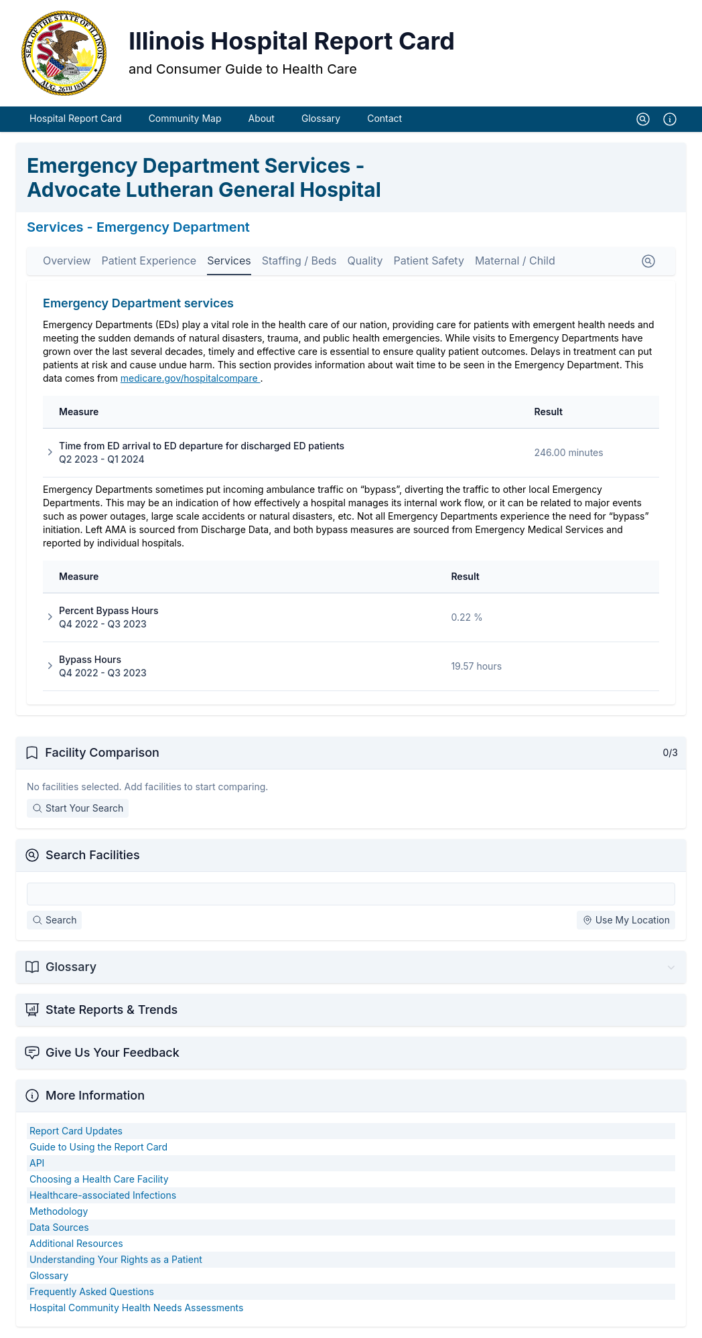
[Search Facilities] (351, 894)
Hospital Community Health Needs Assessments (136, 1308)
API (36, 1163)
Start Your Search (77, 808)
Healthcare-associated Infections (102, 1195)
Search (54, 920)
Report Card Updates (76, 1131)
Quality (365, 261)
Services (229, 261)
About (261, 119)
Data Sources (59, 1228)
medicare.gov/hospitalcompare (191, 378)
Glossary (320, 119)
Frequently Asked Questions (91, 1292)
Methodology (58, 1211)
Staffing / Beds (299, 261)
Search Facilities (93, 855)
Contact (384, 119)
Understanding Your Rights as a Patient (115, 1260)
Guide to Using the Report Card (98, 1147)
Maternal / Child (515, 261)
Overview (67, 261)
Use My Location (626, 920)
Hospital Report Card (75, 119)
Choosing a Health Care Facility (99, 1179)
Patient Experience (149, 261)
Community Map (185, 119)
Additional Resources (76, 1244)
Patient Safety (428, 261)
